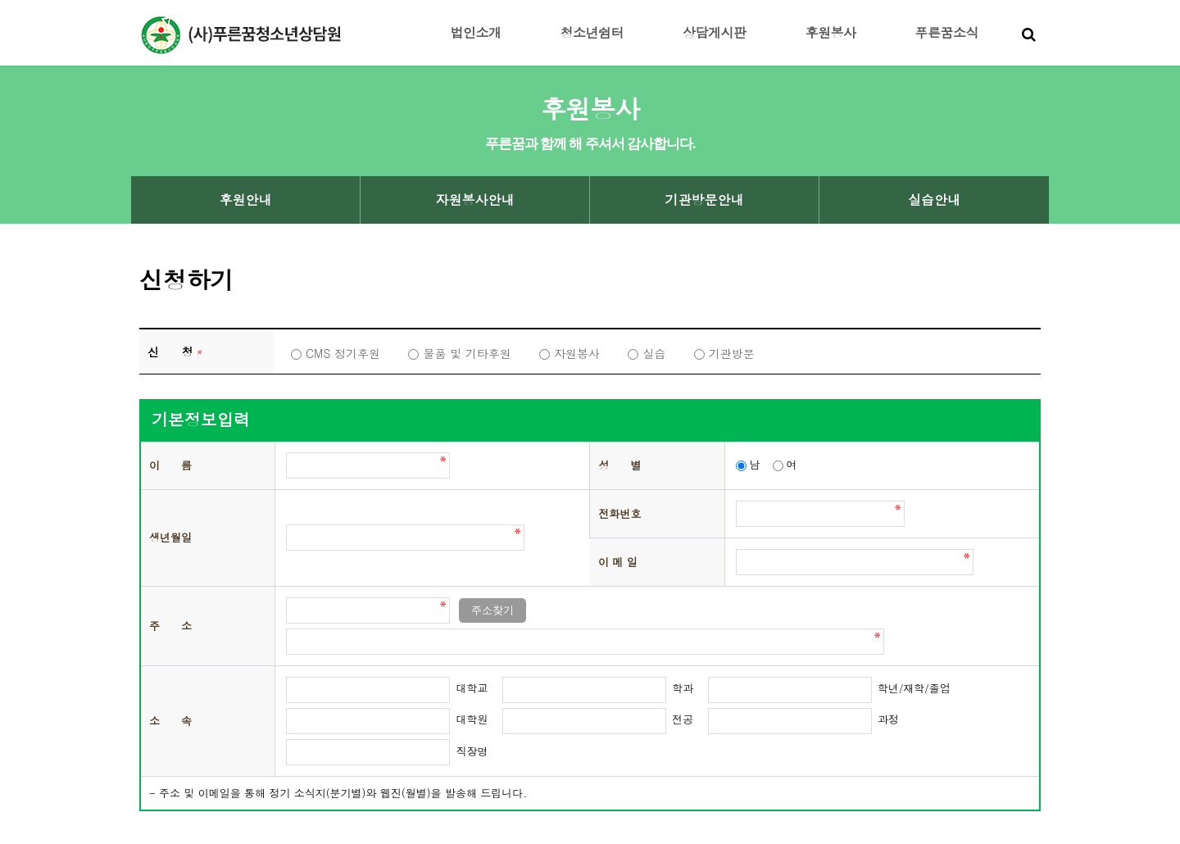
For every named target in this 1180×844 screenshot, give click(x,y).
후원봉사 (831, 32)
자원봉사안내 (475, 200)
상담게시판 (715, 32)
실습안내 (934, 200)
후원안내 (246, 200)
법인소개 (476, 32)
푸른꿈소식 (947, 32)
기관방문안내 (704, 200)
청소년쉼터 (592, 32)
